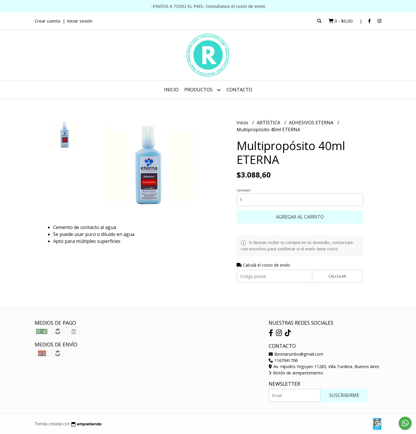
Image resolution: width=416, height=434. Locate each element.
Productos (202, 90)
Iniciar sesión (79, 21)
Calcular (337, 276)
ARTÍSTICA (269, 122)
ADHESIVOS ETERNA (312, 122)
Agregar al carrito (300, 217)
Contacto (239, 89)
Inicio (171, 89)
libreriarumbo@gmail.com (296, 354)
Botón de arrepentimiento (296, 373)
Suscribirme (344, 395)
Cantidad (243, 190)
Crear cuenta (47, 21)
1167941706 (283, 360)
